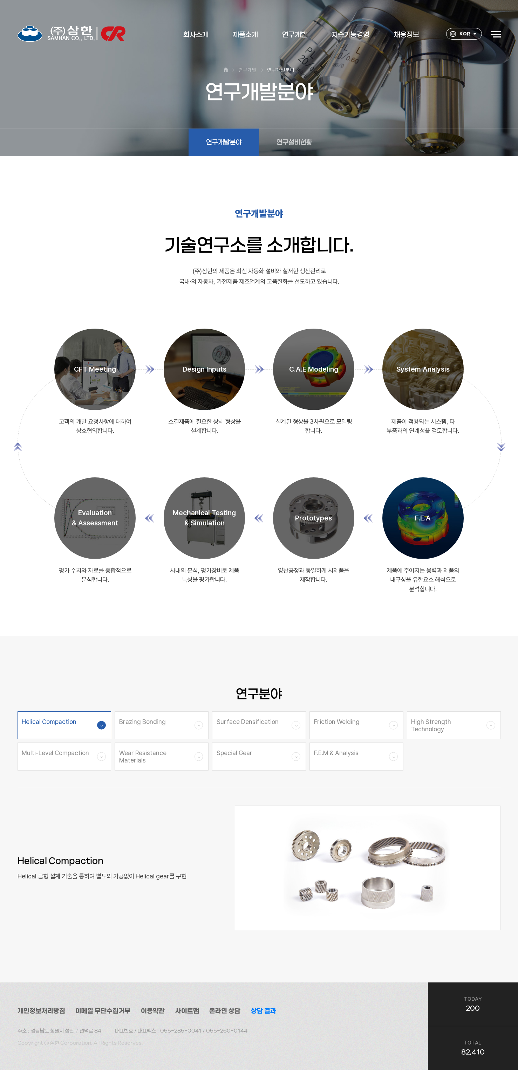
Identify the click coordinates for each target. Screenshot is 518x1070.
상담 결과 (263, 1011)
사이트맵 (187, 1011)
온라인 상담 (224, 1011)
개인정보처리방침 (41, 1011)
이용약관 (153, 1011)
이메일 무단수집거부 (102, 1011)
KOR (460, 34)
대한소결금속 (72, 34)
